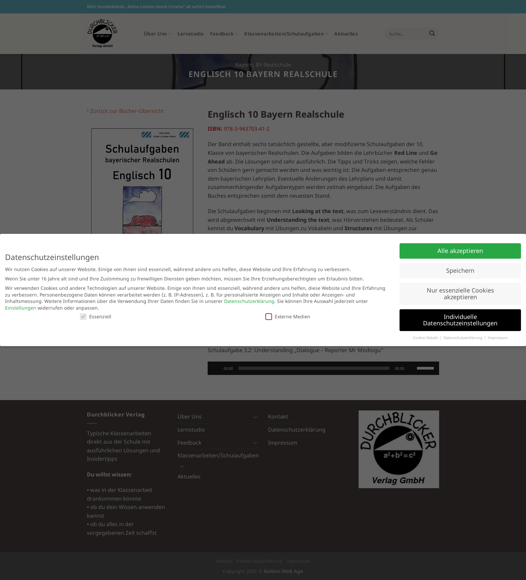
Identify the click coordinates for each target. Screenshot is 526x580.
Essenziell (95, 316)
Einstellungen (20, 308)
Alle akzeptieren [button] (460, 251)
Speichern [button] (460, 270)
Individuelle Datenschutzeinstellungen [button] (460, 320)
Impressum (498, 337)
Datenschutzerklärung (249, 301)
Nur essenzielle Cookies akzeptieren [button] (460, 293)
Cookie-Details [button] (426, 337)
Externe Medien (287, 316)
